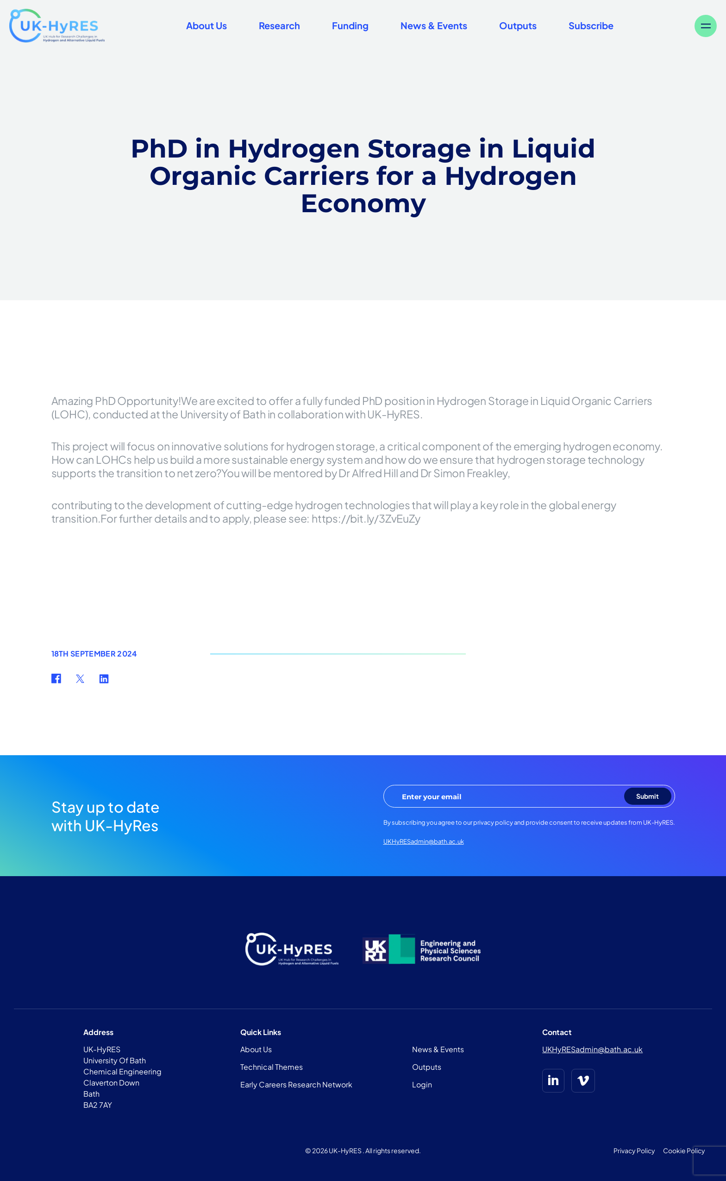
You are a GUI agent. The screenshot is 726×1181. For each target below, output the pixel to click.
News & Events (434, 25)
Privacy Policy (634, 1150)
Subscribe (591, 25)
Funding (350, 25)
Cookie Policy (684, 1150)
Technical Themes (271, 1067)
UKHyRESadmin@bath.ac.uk (423, 841)
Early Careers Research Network (296, 1084)
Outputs (518, 25)
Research (279, 25)
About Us (206, 25)
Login (422, 1084)
